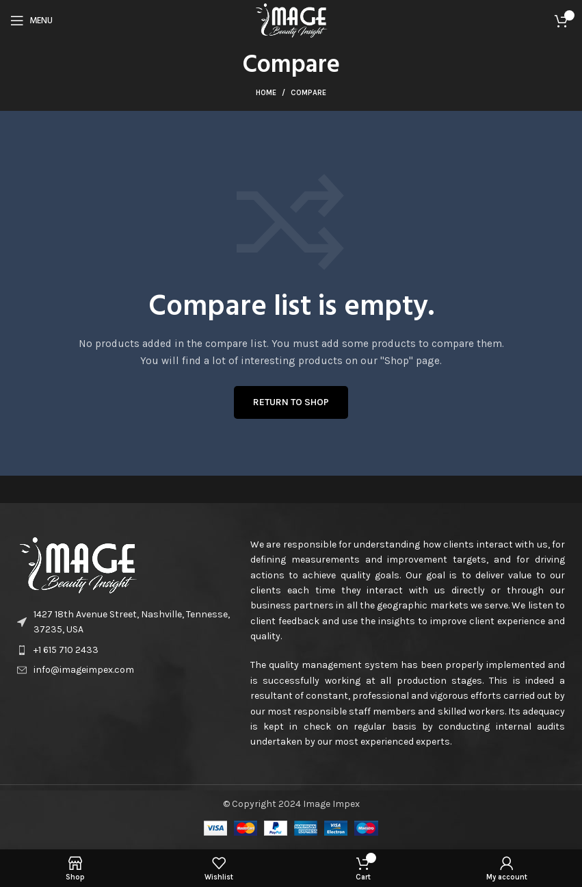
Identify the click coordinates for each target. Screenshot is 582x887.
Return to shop (291, 402)
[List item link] (127, 650)
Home (266, 92)
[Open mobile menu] (31, 20)
